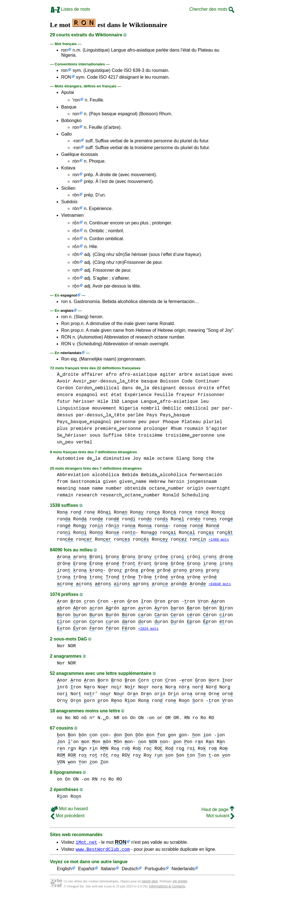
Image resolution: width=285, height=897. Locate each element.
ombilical (196, 408)
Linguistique (73, 408)
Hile (103, 402)
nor (62, 681)
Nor (103, 688)
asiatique (207, 375)
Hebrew (157, 482)
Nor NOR (66, 647)
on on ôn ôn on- (108, 743)
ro (180, 749)
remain (65, 495)
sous (95, 435)
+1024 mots (148, 629)
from (62, 482)
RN (187, 719)
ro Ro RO (203, 719)
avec (227, 375)
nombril (150, 408)
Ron (62, 512)
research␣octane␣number (130, 495)
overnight (218, 488)
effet (223, 388)
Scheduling (195, 495)
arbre (185, 375)
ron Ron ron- (146, 526)
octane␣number (166, 488)
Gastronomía (85, 482)
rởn (75, 254)
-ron (76, 140)
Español (86, 870)
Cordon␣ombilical (97, 388)
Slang (183, 459)
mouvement (104, 408)
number (114, 488)
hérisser (84, 402)
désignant (164, 388)
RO (72, 756)
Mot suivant (220, 816)
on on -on (203, 756)
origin (195, 488)
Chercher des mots (211, 9)
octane (165, 459)
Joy (137, 459)
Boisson (169, 381)
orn (103, 681)
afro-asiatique (138, 375)
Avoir (63, 381)
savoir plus (150, 883)
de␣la (142, 388)
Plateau (191, 422)
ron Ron (161, 512)
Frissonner (211, 395)
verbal (84, 442)
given (109, 482)
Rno (116, 702)
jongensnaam (202, 482)
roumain (193, 429)
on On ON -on (138, 719)
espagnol (69, 295)
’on (73, 743)
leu (204, 402)
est (104, 395)
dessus (187, 388)
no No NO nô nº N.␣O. (84, 719)
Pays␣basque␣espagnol (84, 422)
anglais (67, 310)
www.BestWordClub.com (103, 851)
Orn (132, 695)
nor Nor (123, 688)
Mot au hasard (69, 809)
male (149, 459)
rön (75, 208)
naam (84, 488)
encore (65, 395)
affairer (92, 375)
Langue (130, 402)
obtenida (135, 488)
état (116, 395)
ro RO (152, 749)
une (221, 435)
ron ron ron (96, 564)
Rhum (176, 429)
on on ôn (129, 736)
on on (182, 743)
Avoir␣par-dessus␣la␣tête (106, 381)
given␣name (132, 482)
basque (149, 381)
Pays (152, 415)
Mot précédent (68, 816)
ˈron (76, 100)
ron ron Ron (196, 526)
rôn (75, 195)
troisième (150, 435)
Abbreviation (73, 475)
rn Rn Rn (210, 743)
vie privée (180, 883)
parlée (135, 415)
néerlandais (71, 353)
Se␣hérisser (72, 435)
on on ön (72, 736)
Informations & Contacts (167, 888)
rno (75, 681)
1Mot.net (86, 843)
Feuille (163, 395)
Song (198, 459)
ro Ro (131, 749)
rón (112, 609)
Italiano (108, 870)
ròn (75, 161)
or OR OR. (169, 719)
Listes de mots (70, 9)
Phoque (171, 422)
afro (111, 375)
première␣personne (118, 429)
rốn (75, 222)
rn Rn (77, 749)
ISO (115, 402)
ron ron (194, 512)
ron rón (169, 622)
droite (206, 388)
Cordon (65, 388)
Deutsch (130, 870)
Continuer (207, 381)
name (97, 488)
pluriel (212, 422)
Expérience (138, 395)
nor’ (91, 695)
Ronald (171, 495)
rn (61, 749)
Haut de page (217, 810)
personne (125, 422)
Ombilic (171, 408)
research (87, 495)
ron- (130, 533)
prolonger (156, 429)
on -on (214, 736)
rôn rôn (156, 571)
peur (154, 422)
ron (64, 50)
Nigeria (128, 408)
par (215, 408)
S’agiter (217, 429)
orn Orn (166, 695)
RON (66, 77)
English (64, 870)
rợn (75, 270)
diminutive (116, 459)
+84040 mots (220, 584)
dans (127, 388)
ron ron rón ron (104, 616)
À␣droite (68, 375)
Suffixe (112, 435)
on (150, 736)
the (210, 459)
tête (130, 435)
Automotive (70, 459)
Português (155, 870)
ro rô (98, 756)
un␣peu (65, 442)
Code (187, 381)
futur (63, 402)
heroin (176, 482)
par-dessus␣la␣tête (100, 415)
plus (62, 429)
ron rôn (104, 526)
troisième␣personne (189, 435)
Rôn (104, 512)
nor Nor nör (170, 688)
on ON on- (154, 743)
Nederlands (183, 870)
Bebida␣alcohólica (164, 475)
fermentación (206, 475)
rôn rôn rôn (145, 578)
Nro (89, 688)
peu (142, 422)
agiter (168, 375)
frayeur (185, 395)
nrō (62, 688)
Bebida (130, 475)
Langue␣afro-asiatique (169, 402)
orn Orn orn (214, 695)
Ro (115, 749)
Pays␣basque (175, 415)
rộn (75, 278)
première (81, 429)
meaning (66, 488)
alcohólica (105, 475)
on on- (100, 736)
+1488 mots (219, 540)
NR (116, 719)
